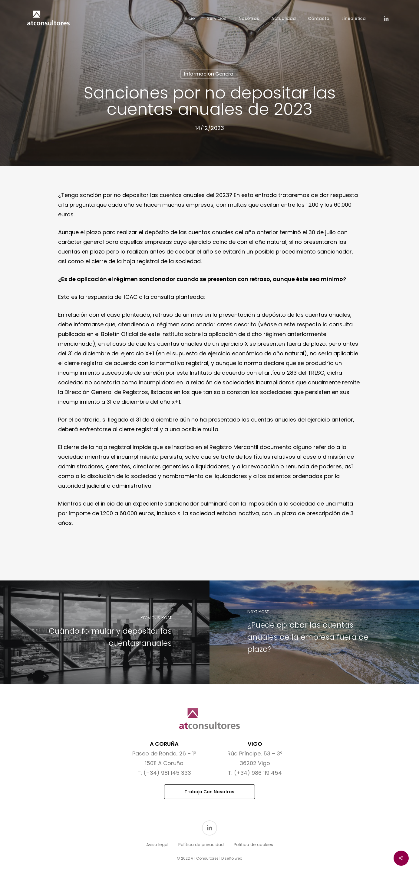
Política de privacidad (201, 845)
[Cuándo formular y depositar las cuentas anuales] (105, 632)
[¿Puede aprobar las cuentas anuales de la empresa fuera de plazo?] (314, 632)
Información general (209, 73)
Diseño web (231, 858)
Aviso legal (157, 845)
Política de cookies (253, 845)
